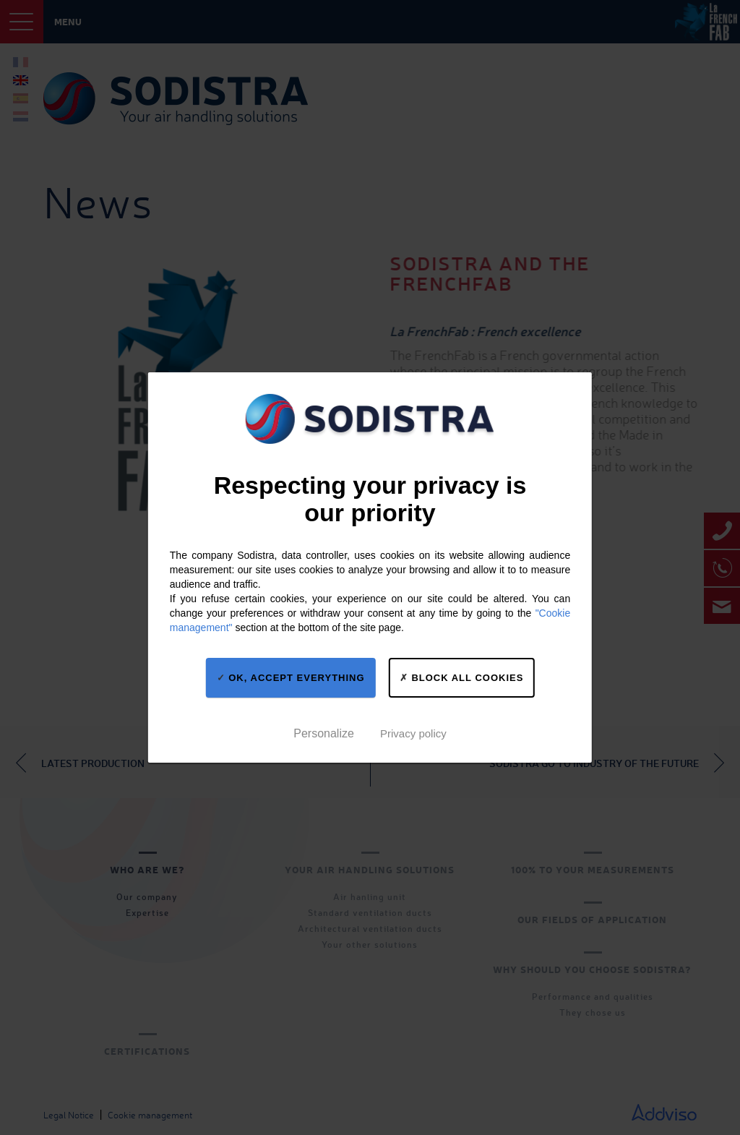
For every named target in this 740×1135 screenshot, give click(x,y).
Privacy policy (413, 733)
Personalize (323, 733)
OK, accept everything (291, 677)
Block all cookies (462, 677)
